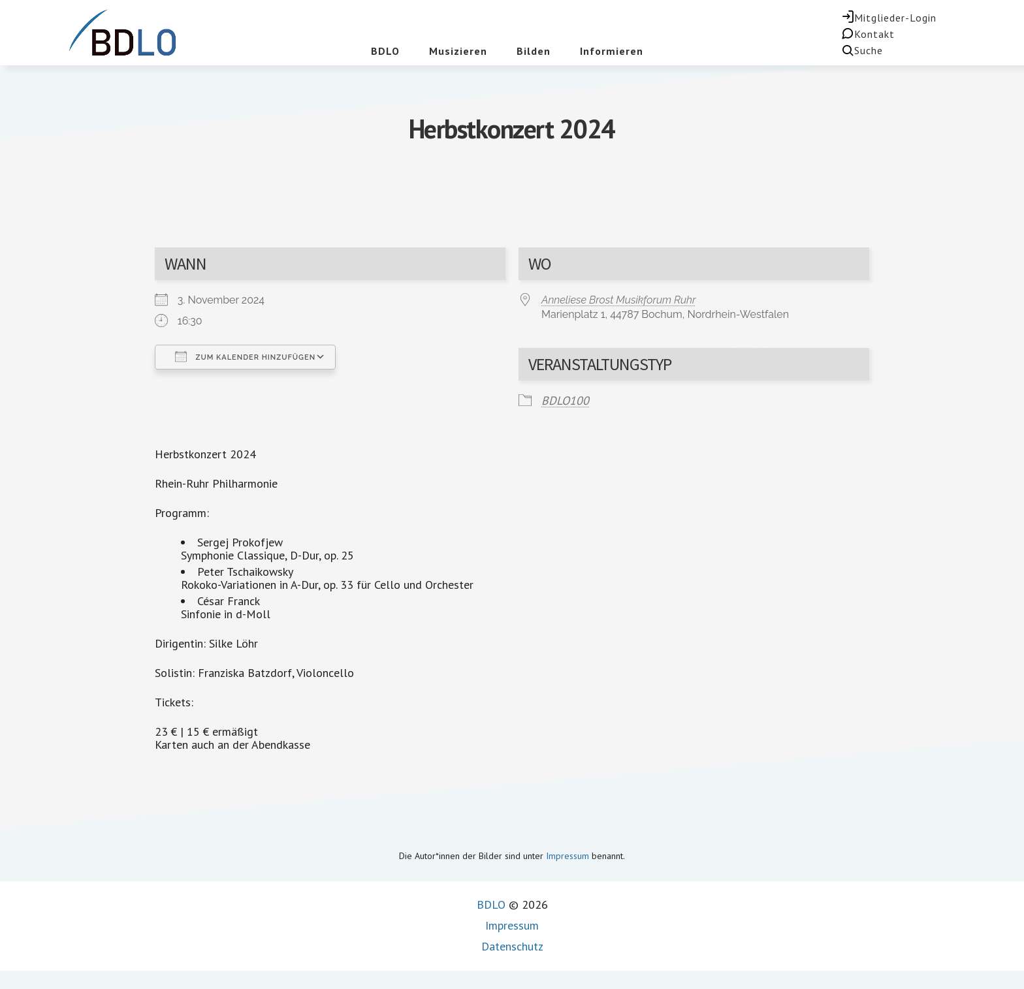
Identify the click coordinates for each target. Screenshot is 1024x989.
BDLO (491, 904)
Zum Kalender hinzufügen (245, 356)
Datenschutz (512, 946)
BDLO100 (565, 400)
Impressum (567, 856)
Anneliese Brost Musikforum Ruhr (618, 300)
